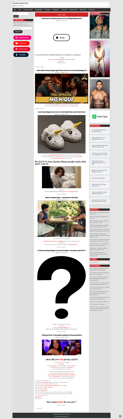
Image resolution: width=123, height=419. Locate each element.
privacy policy (83, 10)
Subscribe (18, 31)
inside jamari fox (20, 3)
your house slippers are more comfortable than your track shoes (61, 112)
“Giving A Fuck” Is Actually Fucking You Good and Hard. (61, 335)
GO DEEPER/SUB (92, 10)
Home (15, 10)
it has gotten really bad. (102, 301)
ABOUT (19, 10)
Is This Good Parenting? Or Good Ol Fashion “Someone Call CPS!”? (62, 250)
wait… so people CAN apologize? (98, 216)
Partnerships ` (56, 10)
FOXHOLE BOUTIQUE (73, 10)
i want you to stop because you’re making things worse (61, 18)
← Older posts (38, 408)
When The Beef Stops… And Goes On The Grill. (61, 197)
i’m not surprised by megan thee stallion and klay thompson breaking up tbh (100, 235)
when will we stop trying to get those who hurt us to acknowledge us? (62, 70)
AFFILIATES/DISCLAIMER (28, 10)
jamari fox (58, 20)
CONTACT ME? (64, 10)
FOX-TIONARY (47, 10)
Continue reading (40, 66)
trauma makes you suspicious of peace (99, 212)
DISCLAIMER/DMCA (38, 10)
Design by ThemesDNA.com (61, 416)
